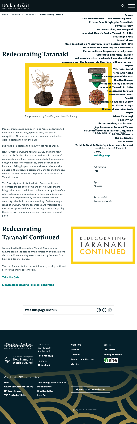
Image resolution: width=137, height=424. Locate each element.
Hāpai (129, 112)
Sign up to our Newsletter (90, 389)
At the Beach (125, 141)
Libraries (76, 354)
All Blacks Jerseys (122, 105)
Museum (16, 14)
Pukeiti (129, 98)
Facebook (43, 365)
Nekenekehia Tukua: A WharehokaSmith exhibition (104, 58)
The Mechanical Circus (120, 94)
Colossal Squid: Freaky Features (114, 54)
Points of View (125, 119)
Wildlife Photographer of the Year (114, 76)
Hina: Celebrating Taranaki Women (113, 127)
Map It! (129, 65)
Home (5, 14)
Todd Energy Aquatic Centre (51, 382)
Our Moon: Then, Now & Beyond (115, 29)
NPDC (7, 382)
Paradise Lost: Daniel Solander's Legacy (110, 101)
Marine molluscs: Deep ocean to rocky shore (108, 51)
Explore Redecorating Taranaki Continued (28, 285)
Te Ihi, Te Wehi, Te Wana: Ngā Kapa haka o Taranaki (104, 145)
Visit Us (75, 364)
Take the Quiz (10, 277)
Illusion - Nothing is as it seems (115, 123)
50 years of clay (124, 25)
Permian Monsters (122, 134)
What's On (77, 344)
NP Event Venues (12, 391)
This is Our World (123, 69)
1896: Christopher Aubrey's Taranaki (112, 83)
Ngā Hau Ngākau (123, 80)
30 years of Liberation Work (117, 108)
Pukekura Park (44, 386)
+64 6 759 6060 (45, 356)
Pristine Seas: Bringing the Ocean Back (111, 22)
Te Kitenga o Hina (123, 36)
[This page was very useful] (99, 310)
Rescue (129, 14)
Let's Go (41, 395)
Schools (108, 344)
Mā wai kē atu (125, 40)
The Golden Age (124, 137)
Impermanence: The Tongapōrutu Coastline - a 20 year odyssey (97, 61)
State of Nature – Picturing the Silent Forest (108, 47)
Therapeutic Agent (122, 72)
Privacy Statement (115, 354)
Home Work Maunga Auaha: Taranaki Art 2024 (107, 33)
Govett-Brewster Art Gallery (18, 386)
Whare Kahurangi (123, 116)
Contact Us (110, 349)
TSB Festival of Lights (15, 395)
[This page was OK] (104, 310)
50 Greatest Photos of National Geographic (108, 130)
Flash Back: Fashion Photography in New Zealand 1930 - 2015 (99, 43)
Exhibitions (30, 14)
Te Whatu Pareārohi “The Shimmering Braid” (107, 18)
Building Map (102, 155)
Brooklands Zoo (45, 391)
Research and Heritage (85, 359)
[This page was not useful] (110, 310)
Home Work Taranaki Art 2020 (116, 87)
